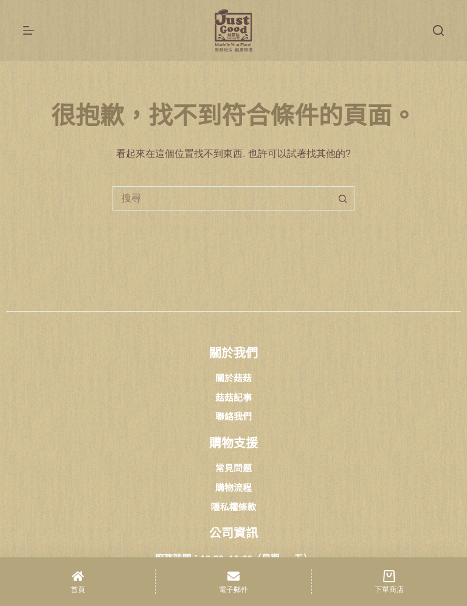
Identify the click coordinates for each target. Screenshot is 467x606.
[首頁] (77, 582)
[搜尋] (438, 30)
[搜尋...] (221, 198)
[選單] (28, 30)
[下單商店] (389, 582)
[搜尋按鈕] (343, 198)
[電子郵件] (233, 582)
